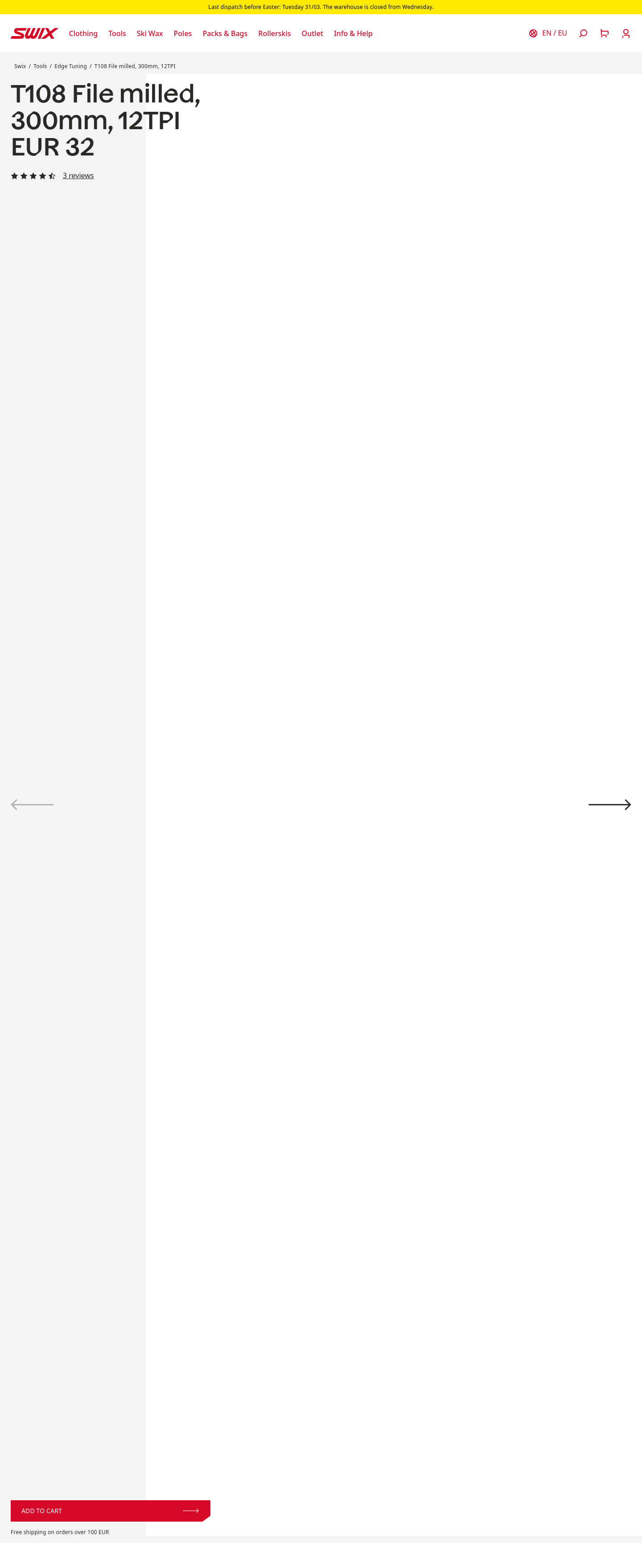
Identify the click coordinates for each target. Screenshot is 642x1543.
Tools (40, 66)
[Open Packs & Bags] (224, 33)
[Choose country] (547, 33)
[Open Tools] (117, 33)
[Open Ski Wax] (150, 33)
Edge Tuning (70, 66)
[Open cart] (604, 33)
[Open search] (583, 33)
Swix (20, 66)
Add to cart (110, 1510)
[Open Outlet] (312, 33)
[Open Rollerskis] (274, 33)
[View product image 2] (609, 804)
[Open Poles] (183, 33)
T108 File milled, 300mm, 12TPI (135, 66)
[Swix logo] (34, 33)
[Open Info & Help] (353, 33)
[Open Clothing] (83, 33)
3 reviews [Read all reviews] (78, 175)
